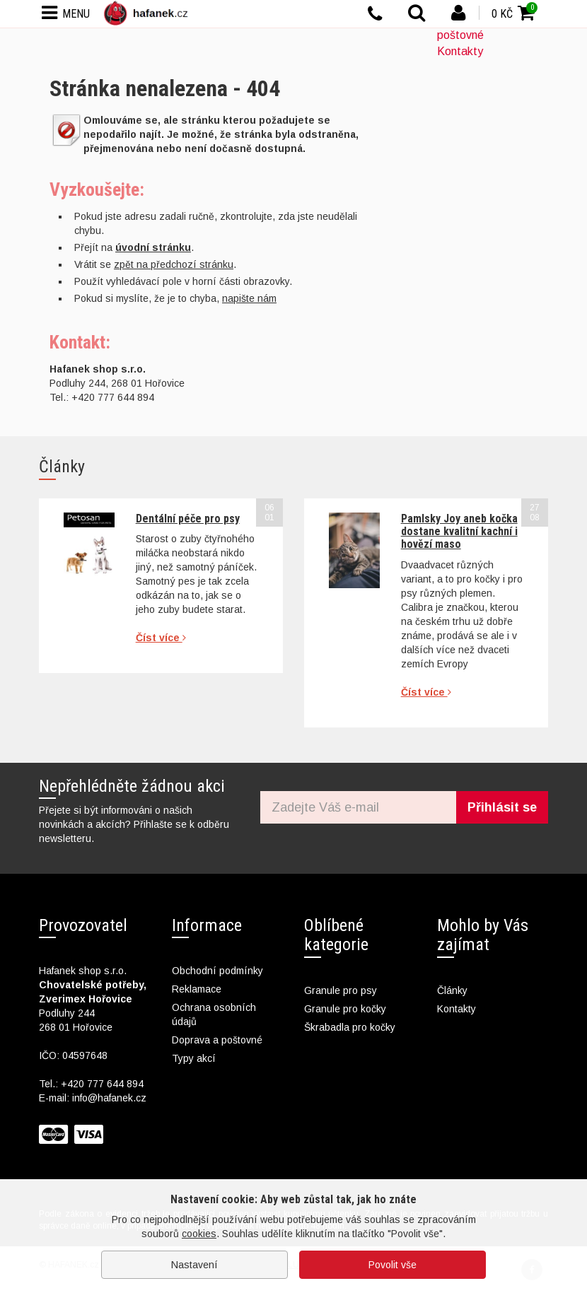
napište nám (249, 298)
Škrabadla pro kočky (349, 1027)
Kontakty (460, 51)
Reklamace (196, 989)
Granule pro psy (340, 990)
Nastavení (194, 1264)
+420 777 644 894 (102, 1083)
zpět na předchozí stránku (173, 264)
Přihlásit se (502, 807)
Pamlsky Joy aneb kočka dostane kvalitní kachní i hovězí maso (459, 531)
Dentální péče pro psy (188, 518)
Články (452, 990)
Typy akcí (194, 1058)
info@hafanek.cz (109, 1098)
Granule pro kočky (345, 1008)
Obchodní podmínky (217, 970)
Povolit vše (392, 1264)
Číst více (161, 637)
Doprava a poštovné (217, 1040)
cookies (199, 1233)
